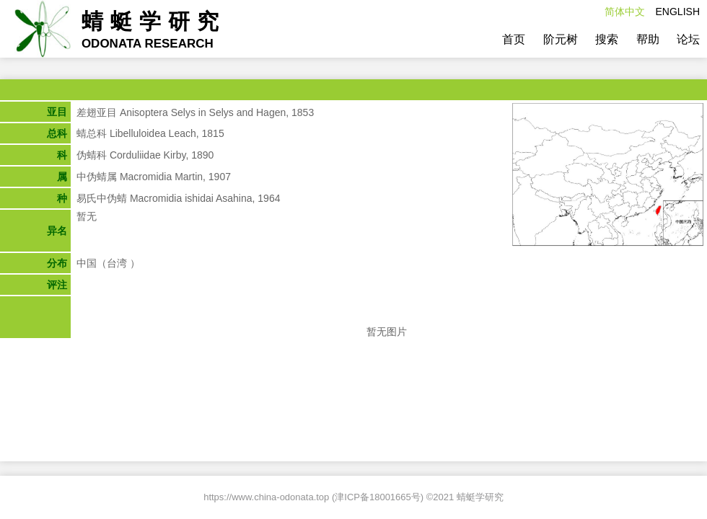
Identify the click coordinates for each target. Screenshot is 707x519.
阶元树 (560, 39)
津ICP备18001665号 (378, 497)
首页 (513, 39)
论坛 (688, 39)
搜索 (606, 39)
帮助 (647, 39)
